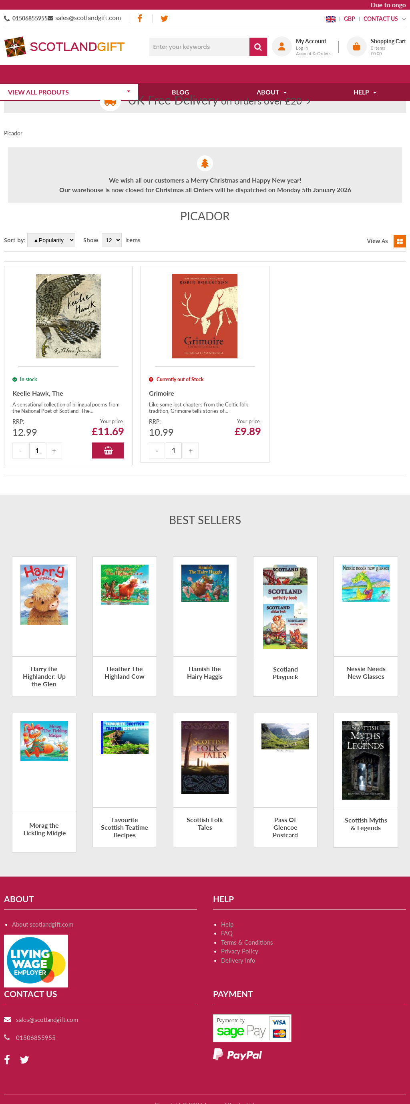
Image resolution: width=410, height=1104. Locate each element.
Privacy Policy (239, 951)
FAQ (227, 933)
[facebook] (140, 18)
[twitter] (164, 18)
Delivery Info (238, 960)
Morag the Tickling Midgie (44, 829)
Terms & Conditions (247, 942)
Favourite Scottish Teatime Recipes (124, 827)
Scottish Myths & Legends (366, 823)
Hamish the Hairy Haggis (205, 672)
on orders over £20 (215, 101)
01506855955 (30, 18)
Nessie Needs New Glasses (366, 672)
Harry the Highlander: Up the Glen (44, 676)
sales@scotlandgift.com (88, 17)
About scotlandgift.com (42, 924)
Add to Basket (108, 450)
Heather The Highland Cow (125, 672)
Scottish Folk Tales (205, 823)
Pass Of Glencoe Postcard (285, 827)
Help (227, 924)
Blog (183, 74)
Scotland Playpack (285, 672)
